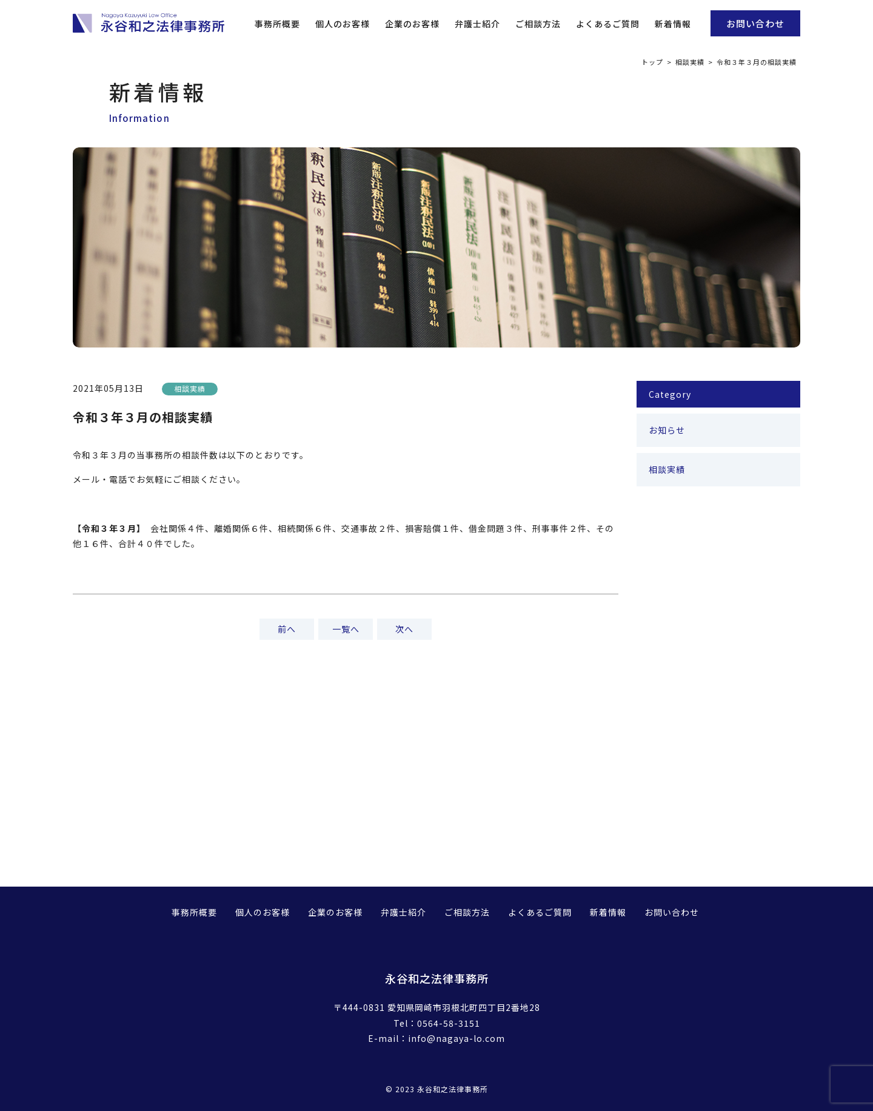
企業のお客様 (412, 24)
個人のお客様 (342, 24)
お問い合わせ (755, 23)
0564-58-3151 (448, 1023)
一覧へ (346, 629)
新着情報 (673, 24)
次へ (404, 629)
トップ (652, 62)
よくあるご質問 (608, 24)
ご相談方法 (538, 24)
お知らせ (667, 430)
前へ (287, 629)
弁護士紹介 (477, 24)
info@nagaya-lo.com (456, 1038)
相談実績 (689, 62)
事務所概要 (277, 24)
